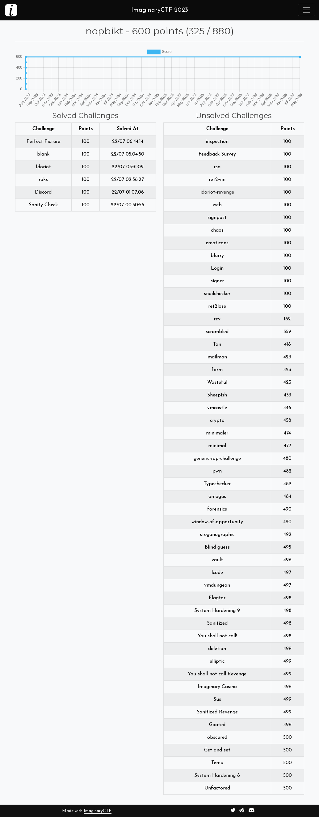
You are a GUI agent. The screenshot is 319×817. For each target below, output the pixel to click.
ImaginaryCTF (97, 811)
